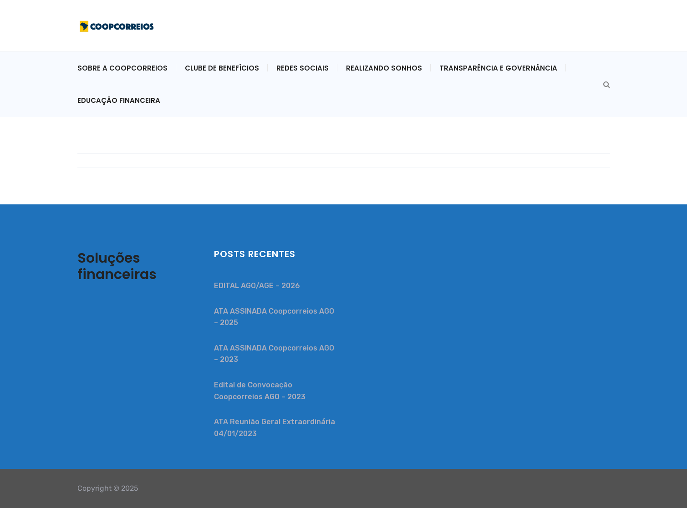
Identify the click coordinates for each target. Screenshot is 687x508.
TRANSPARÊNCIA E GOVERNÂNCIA (498, 68)
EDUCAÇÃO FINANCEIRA (118, 100)
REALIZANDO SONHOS (384, 68)
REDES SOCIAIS (302, 68)
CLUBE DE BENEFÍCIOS (222, 68)
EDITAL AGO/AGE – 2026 (257, 285)
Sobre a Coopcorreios (122, 68)
